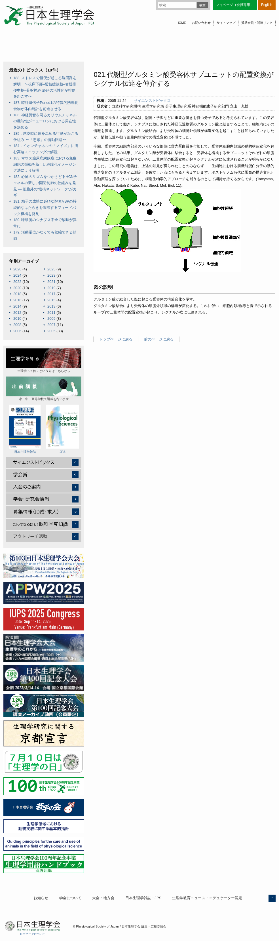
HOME (181, 22)
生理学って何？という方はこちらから (43, 360)
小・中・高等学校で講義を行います (43, 389)
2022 (17, 281)
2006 (17, 331)
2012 (17, 312)
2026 (17, 269)
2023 (51, 275)
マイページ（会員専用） (234, 5)
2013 (51, 306)
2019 (51, 288)
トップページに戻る (115, 339)
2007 (51, 325)
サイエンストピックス (152, 100)
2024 (17, 275)
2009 (51, 318)
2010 (17, 318)
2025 (51, 269)
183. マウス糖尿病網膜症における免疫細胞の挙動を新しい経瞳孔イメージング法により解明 (45, 164)
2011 (51, 312)
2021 (51, 281)
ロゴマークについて (32, 933)
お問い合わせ (201, 22)
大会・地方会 (103, 898)
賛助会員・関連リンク (256, 22)
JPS (62, 429)
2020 (17, 288)
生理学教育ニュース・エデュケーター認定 (207, 898)
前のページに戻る (159, 339)
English (266, 5)
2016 (17, 300)
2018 (17, 294)
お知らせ (40, 898)
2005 (51, 331)
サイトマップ (226, 22)
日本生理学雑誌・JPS (143, 898)
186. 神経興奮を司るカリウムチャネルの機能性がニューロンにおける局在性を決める (45, 121)
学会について (70, 898)
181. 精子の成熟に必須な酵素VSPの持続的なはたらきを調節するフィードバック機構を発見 (45, 207)
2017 (51, 294)
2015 (51, 300)
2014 (17, 306)
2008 (17, 325)
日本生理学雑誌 (25, 429)
